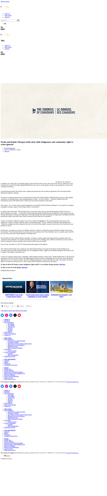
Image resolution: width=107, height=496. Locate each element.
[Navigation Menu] (3, 40)
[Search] (9, 21)
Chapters (10, 325)
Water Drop (28, 316)
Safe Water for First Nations (16, 316)
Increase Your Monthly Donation (13, 344)
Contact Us (7, 307)
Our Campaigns (8, 311)
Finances (10, 301)
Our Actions (7, 321)
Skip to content (5, 1)
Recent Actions (12, 323)
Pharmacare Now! (13, 318)
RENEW (3, 29)
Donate (6, 340)
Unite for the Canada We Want (16, 313)
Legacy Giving (8, 350)
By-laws (10, 300)
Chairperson (11, 299)
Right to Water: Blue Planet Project (14, 282)
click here (62, 236)
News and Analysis (10, 331)
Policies (10, 303)
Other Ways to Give (10, 351)
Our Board (11, 296)
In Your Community (10, 324)
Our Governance (9, 294)
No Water (11, 314)
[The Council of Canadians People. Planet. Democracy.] (5, 10)
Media (6, 334)
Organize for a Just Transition (16, 317)
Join (2, 27)
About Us (7, 14)
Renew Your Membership (11, 348)
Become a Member (9, 347)
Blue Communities (13, 327)
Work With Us (8, 304)
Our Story (7, 293)
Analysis (7, 17)
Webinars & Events (9, 328)
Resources (7, 335)
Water (25, 282)
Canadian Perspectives (10, 337)
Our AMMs (11, 297)
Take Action (8, 15)
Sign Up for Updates (10, 306)
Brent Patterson (10, 120)
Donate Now (7, 341)
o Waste (16, 314)
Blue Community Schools (15, 320)
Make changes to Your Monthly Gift (14, 345)
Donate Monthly (9, 342)
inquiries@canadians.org (72, 354)
